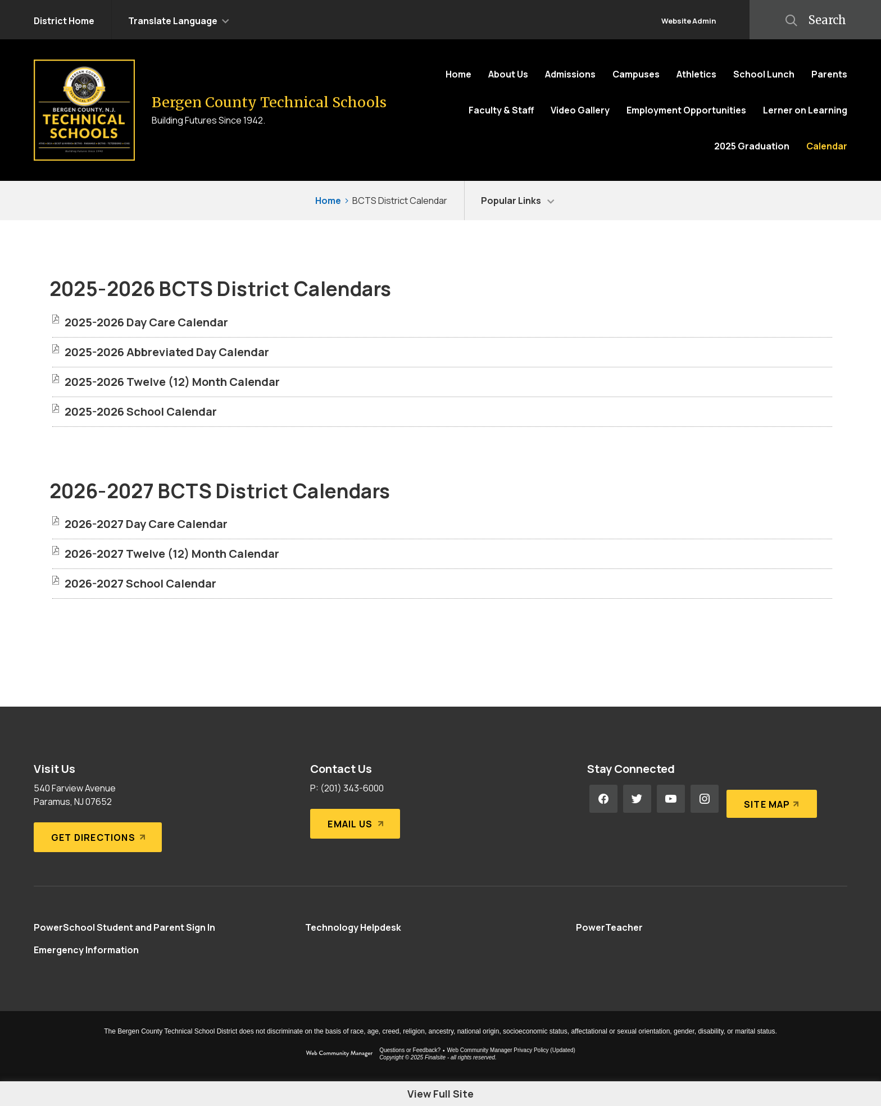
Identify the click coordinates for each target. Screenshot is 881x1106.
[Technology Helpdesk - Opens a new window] (353, 927)
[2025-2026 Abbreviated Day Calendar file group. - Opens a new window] (167, 351)
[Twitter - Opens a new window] (637, 799)
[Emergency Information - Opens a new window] (86, 950)
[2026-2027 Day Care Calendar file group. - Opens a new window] (146, 523)
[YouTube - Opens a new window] (671, 799)
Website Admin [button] (688, 21)
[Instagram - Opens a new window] (705, 799)
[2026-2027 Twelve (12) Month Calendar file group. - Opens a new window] (172, 553)
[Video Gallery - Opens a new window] (580, 110)
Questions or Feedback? (409, 1050)
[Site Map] (769, 799)
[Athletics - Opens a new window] (696, 74)
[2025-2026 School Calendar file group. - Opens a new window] (141, 411)
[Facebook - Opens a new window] (603, 799)
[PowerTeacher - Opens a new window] (609, 927)
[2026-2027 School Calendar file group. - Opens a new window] (140, 583)
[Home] (458, 74)
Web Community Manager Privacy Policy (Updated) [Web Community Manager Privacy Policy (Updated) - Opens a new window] (511, 1050)
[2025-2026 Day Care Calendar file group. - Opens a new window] (146, 322)
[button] (179, 19)
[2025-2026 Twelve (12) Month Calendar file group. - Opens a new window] (172, 381)
